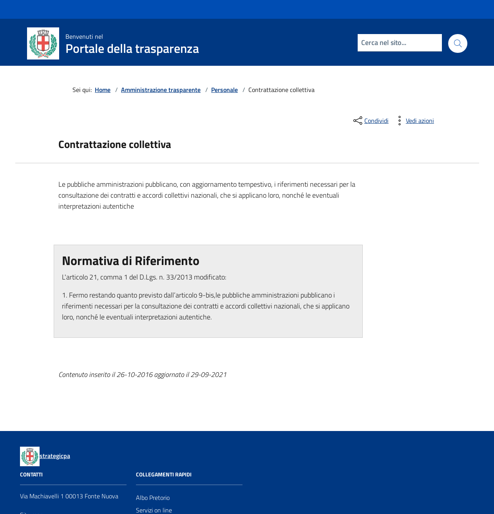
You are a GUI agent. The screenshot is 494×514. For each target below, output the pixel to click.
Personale (224, 89)
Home (102, 89)
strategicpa (55, 455)
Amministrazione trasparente (161, 89)
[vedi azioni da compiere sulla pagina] (414, 120)
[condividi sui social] (370, 120)
